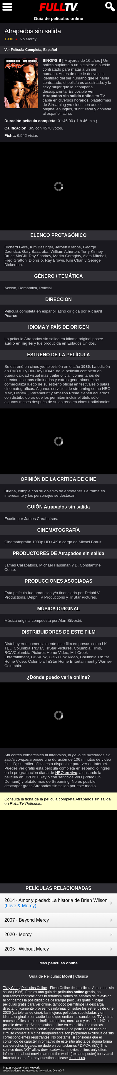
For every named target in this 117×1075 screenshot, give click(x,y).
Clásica (81, 976)
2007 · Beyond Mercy (26, 920)
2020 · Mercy (17, 934)
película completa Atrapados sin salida (77, 799)
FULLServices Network (25, 1067)
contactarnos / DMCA (73, 1046)
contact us (77, 1058)
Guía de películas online (58, 18)
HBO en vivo (66, 772)
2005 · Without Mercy (26, 948)
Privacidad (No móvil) (52, 1070)
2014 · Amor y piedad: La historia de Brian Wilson (55, 903)
